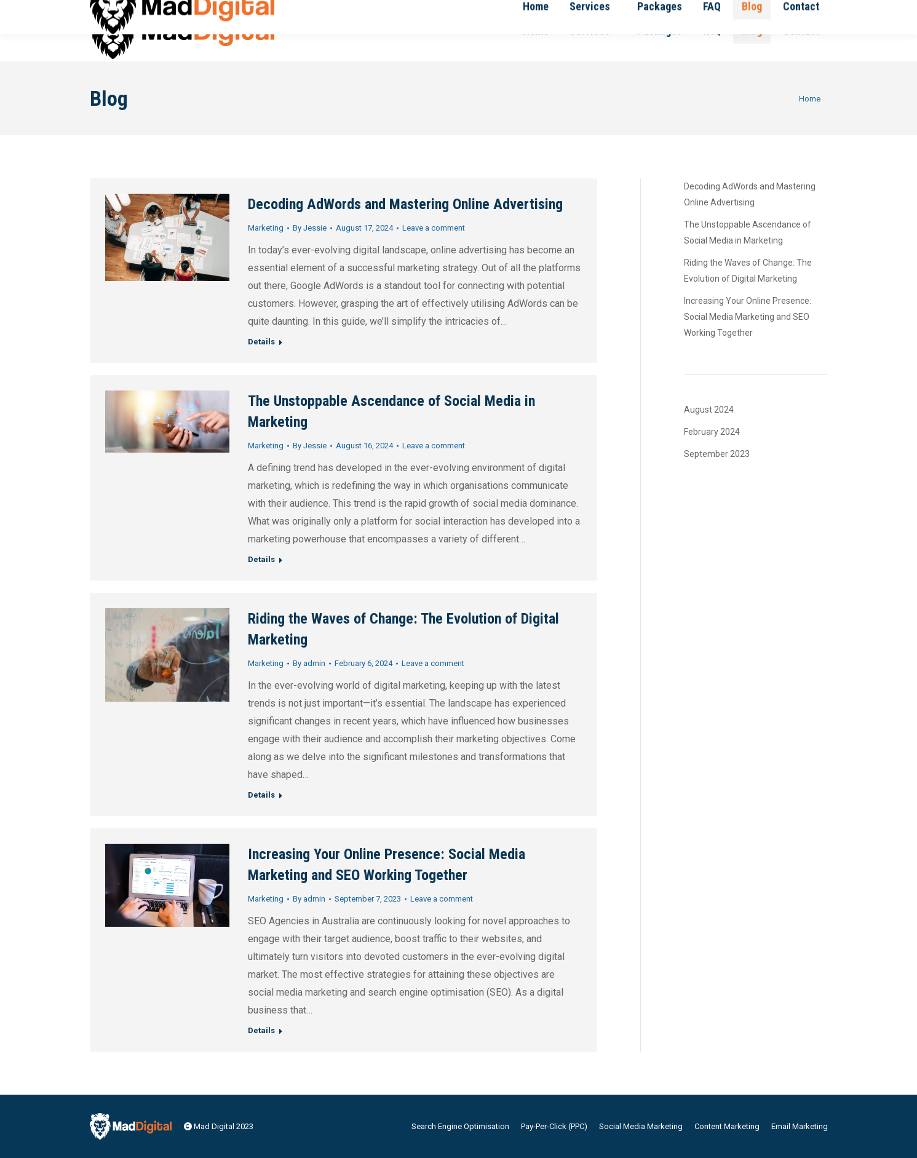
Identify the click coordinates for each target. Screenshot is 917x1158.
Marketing (266, 227)
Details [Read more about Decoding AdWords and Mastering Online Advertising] (261, 341)
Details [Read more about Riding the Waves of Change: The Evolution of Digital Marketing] (261, 794)
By (310, 227)
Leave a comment (433, 227)
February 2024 (712, 432)
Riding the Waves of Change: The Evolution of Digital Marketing (748, 271)
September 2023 (717, 454)
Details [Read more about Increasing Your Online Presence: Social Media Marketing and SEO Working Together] (261, 1030)
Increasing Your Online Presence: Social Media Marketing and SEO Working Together (747, 317)
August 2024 (709, 409)
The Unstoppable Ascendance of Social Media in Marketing (747, 232)
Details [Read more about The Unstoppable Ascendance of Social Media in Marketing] (261, 559)
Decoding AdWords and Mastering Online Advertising (405, 204)
